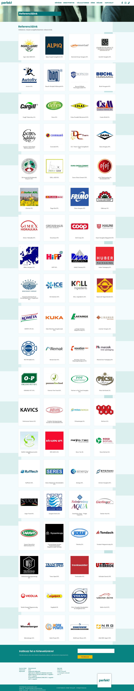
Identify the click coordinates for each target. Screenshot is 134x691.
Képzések (58, 3)
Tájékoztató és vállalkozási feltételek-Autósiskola (40, 673)
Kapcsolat (109, 3)
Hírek (93, 3)
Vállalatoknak (83, 3)
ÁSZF (29, 669)
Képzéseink (22, 671)
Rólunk (99, 3)
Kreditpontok (68, 3)
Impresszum (22, 669)
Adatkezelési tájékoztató (34, 671)
